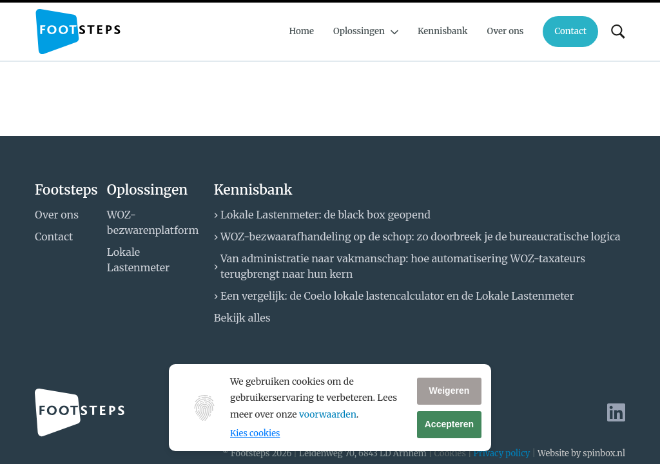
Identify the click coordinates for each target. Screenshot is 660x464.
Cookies (449, 453)
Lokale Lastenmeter (138, 260)
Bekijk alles (242, 317)
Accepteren (449, 424)
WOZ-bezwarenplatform (153, 222)
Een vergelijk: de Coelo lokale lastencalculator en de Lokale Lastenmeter (397, 295)
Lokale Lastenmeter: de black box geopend (325, 214)
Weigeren (449, 390)
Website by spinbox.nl (581, 453)
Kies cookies (255, 433)
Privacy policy (502, 453)
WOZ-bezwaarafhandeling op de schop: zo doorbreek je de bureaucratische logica (420, 236)
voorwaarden (327, 414)
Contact (54, 236)
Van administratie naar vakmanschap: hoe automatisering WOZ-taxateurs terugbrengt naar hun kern (402, 266)
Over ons (57, 214)
